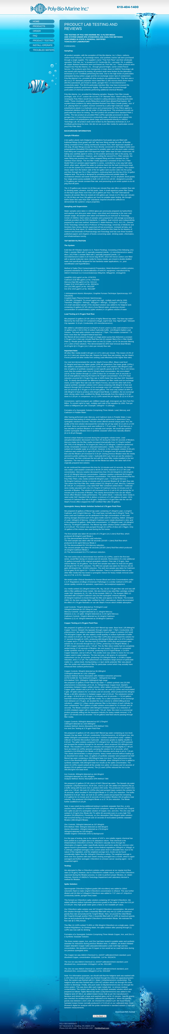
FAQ (35, 36)
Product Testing (43, 40)
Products (39, 26)
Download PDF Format (125, 1012)
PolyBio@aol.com (102, 1028)
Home (36, 21)
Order (37, 31)
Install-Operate (43, 45)
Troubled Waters (43, 50)
